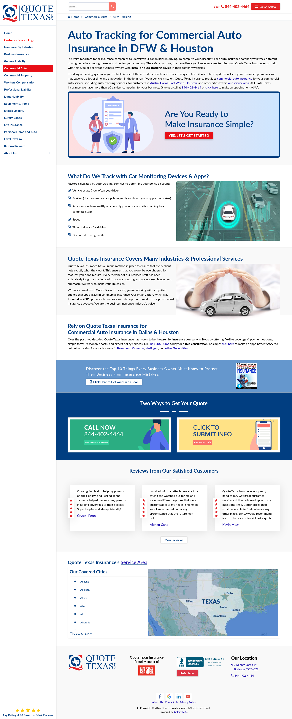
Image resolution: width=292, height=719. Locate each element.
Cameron (138, 348)
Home (73, 16)
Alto (82, 597)
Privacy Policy (188, 701)
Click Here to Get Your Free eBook (114, 382)
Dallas (164, 83)
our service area (238, 83)
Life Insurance (13, 122)
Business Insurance (16, 51)
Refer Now (187, 673)
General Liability (15, 58)
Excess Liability (14, 108)
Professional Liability (17, 87)
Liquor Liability (14, 94)
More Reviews (173, 539)
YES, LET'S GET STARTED (190, 135)
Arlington (125, 605)
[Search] (112, 6)
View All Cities (82, 633)
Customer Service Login (19, 37)
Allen (123, 589)
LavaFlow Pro (13, 136)
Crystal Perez (86, 515)
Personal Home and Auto (20, 129)
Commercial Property (18, 72)
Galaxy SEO (180, 711)
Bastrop (124, 622)
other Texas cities (176, 348)
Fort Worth (176, 83)
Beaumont (124, 348)
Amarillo (85, 605)
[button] (50, 150)
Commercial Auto (96, 16)
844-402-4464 (235, 6)
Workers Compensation (19, 79)
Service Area (134, 562)
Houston (191, 83)
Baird (83, 622)
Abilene (84, 581)
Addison (125, 581)
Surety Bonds (13, 115)
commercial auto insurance (234, 78)
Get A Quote (265, 6)
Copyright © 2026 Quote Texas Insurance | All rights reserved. (175, 707)
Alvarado (125, 597)
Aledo (83, 589)
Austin (154, 83)
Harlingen (151, 348)
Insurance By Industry (18, 44)
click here (211, 87)
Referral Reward (14, 143)
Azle (122, 613)
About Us (157, 701)
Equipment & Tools (16, 101)
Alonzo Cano (159, 524)
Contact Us (171, 701)
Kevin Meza (230, 524)
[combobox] (88, 6)
